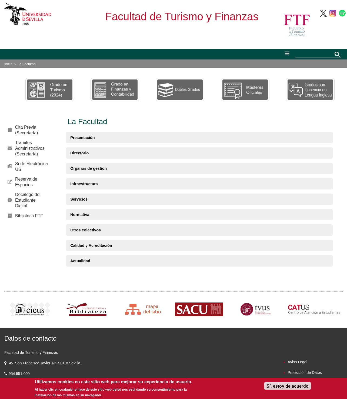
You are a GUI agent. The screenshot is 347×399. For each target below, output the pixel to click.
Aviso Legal (297, 362)
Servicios (79, 199)
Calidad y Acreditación (91, 245)
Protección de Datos (305, 372)
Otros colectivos (85, 230)
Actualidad (80, 261)
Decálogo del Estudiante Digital (27, 200)
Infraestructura (84, 184)
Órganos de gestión (88, 168)
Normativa (79, 214)
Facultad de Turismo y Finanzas (181, 16)
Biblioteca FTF (29, 216)
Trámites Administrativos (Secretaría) (29, 148)
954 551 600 (20, 373)
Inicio (8, 64)
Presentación (82, 137)
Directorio (79, 153)
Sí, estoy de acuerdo (287, 386)
